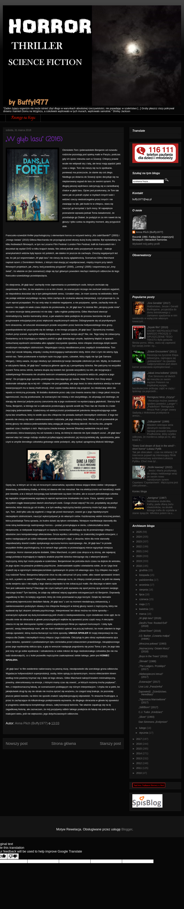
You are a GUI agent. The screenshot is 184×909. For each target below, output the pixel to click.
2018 (139, 565)
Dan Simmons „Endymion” (153, 721)
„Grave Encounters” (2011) (162, 351)
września (144, 584)
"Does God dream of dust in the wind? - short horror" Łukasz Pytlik (154, 447)
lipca (142, 594)
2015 (139, 748)
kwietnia (144, 609)
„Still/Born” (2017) (148, 707)
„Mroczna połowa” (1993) (152, 643)
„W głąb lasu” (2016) (150, 618)
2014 (139, 753)
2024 (139, 536)
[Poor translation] (13, 856)
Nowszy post (16, 743)
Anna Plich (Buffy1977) (149, 232)
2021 (139, 551)
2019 (139, 561)
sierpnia (144, 589)
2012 (139, 763)
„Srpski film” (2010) (157, 327)
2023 (139, 541)
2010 (139, 773)
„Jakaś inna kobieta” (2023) (162, 372)
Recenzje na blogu (23, 118)
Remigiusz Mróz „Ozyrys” (161, 397)
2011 (139, 768)
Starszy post (110, 743)
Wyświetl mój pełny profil (146, 243)
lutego (143, 727)
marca (143, 613)
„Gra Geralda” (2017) (158, 303)
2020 (139, 556)
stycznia (144, 732)
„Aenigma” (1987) (157, 497)
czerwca (144, 599)
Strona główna (63, 743)
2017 (139, 739)
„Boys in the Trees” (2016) (153, 656)
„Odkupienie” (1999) (158, 421)
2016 (139, 743)
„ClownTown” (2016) (150, 630)
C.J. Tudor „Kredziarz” (151, 712)
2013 (139, 758)
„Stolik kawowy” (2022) (159, 467)
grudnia (143, 570)
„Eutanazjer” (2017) (149, 681)
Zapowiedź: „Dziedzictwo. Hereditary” (153, 693)
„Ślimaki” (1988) (147, 661)
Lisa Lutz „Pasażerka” (151, 686)
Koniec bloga (139, 491)
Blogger (126, 829)
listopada (144, 575)
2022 (139, 546)
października (146, 579)
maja (142, 604)
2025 (139, 531)
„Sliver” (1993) (146, 716)
